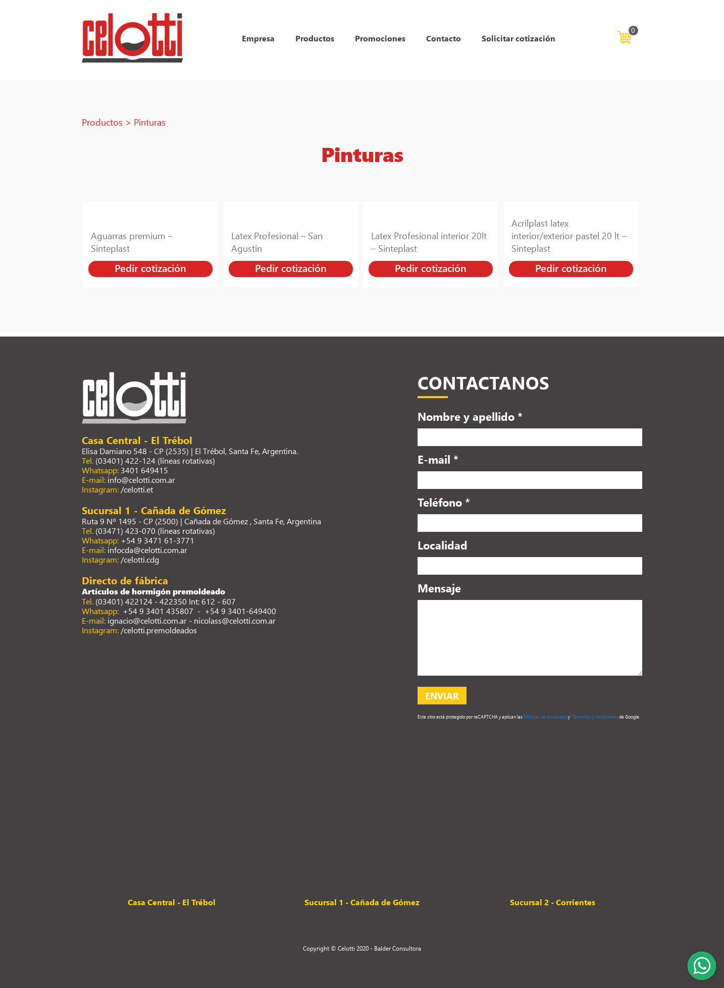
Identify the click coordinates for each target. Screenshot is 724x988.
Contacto (443, 38)
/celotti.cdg (140, 559)
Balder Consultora (397, 948)
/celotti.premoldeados (159, 630)
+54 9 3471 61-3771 (157, 540)
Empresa (258, 38)
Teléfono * (444, 502)
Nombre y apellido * (470, 416)
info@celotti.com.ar (141, 479)
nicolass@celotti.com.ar (235, 620)
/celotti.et (137, 489)
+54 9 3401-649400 (240, 611)
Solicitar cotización (518, 38)
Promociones (380, 38)
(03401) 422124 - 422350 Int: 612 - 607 (165, 601)
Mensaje (439, 587)
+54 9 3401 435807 (157, 611)
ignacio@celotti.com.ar (147, 620)
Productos (314, 38)
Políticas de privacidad (545, 717)
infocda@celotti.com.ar (147, 549)
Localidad (443, 545)
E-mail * (438, 459)
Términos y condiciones (594, 717)
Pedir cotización (150, 268)
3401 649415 (144, 470)
